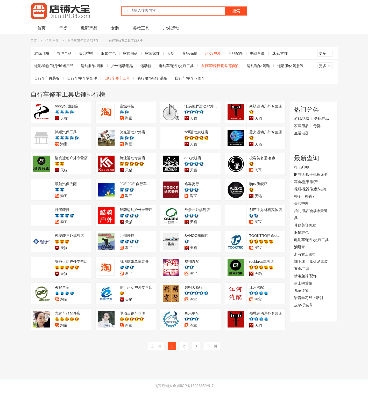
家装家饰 (152, 53)
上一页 (156, 346)
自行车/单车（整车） (192, 78)
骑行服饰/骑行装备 (152, 78)
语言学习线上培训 (308, 298)
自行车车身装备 (47, 78)
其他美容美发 (305, 225)
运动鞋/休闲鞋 (258, 66)
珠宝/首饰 (280, 53)
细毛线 (299, 261)
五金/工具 (302, 269)
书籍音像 (257, 53)
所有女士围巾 (305, 254)
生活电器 (301, 133)
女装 (115, 28)
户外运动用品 (122, 66)
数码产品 (89, 28)
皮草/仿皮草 (303, 305)
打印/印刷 (302, 167)
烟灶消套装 (319, 261)
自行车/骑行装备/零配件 (83, 40)
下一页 (212, 346)
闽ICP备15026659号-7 (195, 386)
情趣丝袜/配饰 (305, 276)
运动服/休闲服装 (290, 66)
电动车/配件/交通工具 (176, 66)
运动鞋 (145, 66)
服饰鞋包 (108, 53)
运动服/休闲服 (92, 66)
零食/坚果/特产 (306, 182)
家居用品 (130, 53)
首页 (41, 28)
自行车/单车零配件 (82, 78)
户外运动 (171, 28)
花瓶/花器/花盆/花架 (310, 189)
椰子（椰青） (305, 196)
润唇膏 (299, 247)
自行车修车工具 (117, 78)
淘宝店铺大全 (165, 386)
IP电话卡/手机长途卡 (311, 174)
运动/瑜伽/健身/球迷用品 (54, 66)
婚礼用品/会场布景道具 (311, 214)
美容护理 (86, 53)
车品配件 (235, 53)
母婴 (63, 28)
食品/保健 (189, 53)
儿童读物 (301, 290)
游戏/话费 (42, 53)
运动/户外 (52, 40)
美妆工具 (141, 28)
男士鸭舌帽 (303, 283)
